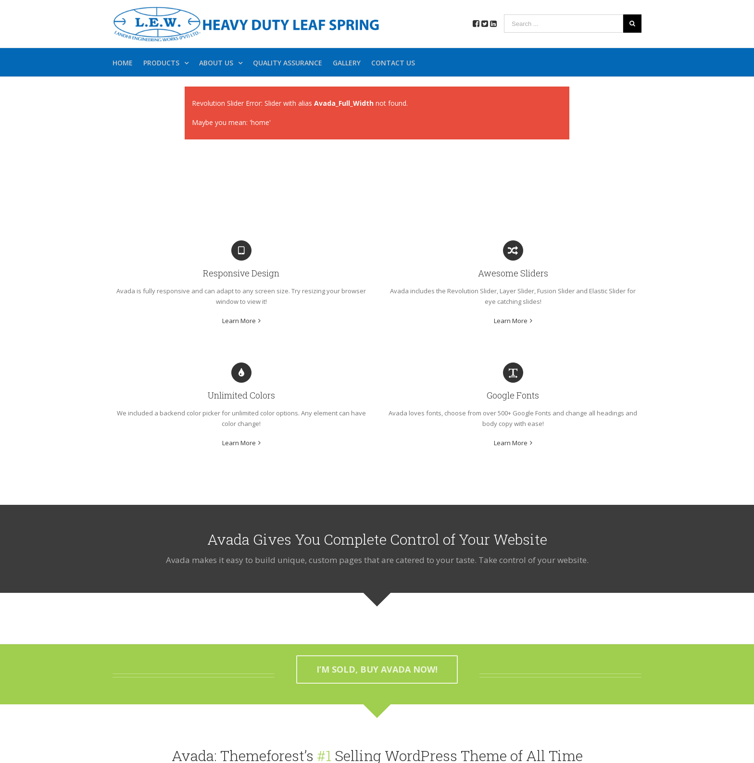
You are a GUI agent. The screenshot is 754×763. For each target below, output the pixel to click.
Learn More (239, 320)
